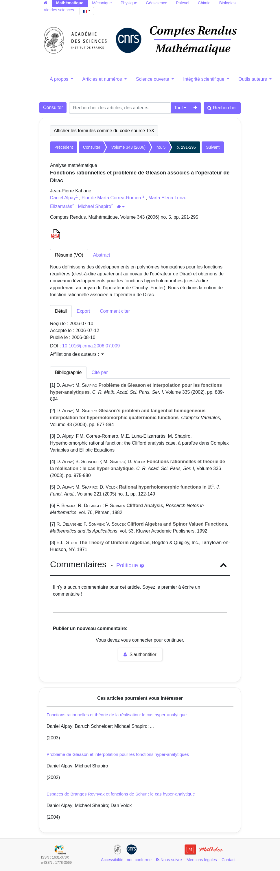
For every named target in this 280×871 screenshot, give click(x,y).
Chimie (204, 3)
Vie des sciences (59, 10)
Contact (228, 859)
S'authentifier (140, 654)
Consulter (53, 107)
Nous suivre (169, 859)
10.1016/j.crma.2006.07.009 (91, 345)
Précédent (63, 147)
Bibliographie (68, 372)
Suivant (213, 147)
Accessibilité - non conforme (126, 859)
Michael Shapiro (94, 206)
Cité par (100, 372)
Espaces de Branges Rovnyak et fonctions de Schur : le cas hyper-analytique (121, 793)
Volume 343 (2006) (128, 147)
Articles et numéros (102, 79)
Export (83, 311)
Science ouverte (153, 79)
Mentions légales (202, 859)
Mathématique (69, 3)
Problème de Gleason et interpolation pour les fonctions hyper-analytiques (118, 754)
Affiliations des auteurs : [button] (77, 354)
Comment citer (115, 311)
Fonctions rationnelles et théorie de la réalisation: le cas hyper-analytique (117, 714)
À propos (59, 79)
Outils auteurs (253, 79)
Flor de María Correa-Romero (112, 197)
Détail (61, 311)
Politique (130, 565)
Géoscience (156, 3)
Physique (129, 3)
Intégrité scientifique (204, 79)
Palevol (182, 3)
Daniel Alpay (63, 197)
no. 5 (160, 147)
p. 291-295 (186, 147)
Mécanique (102, 3)
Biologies (227, 3)
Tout (178, 107)
